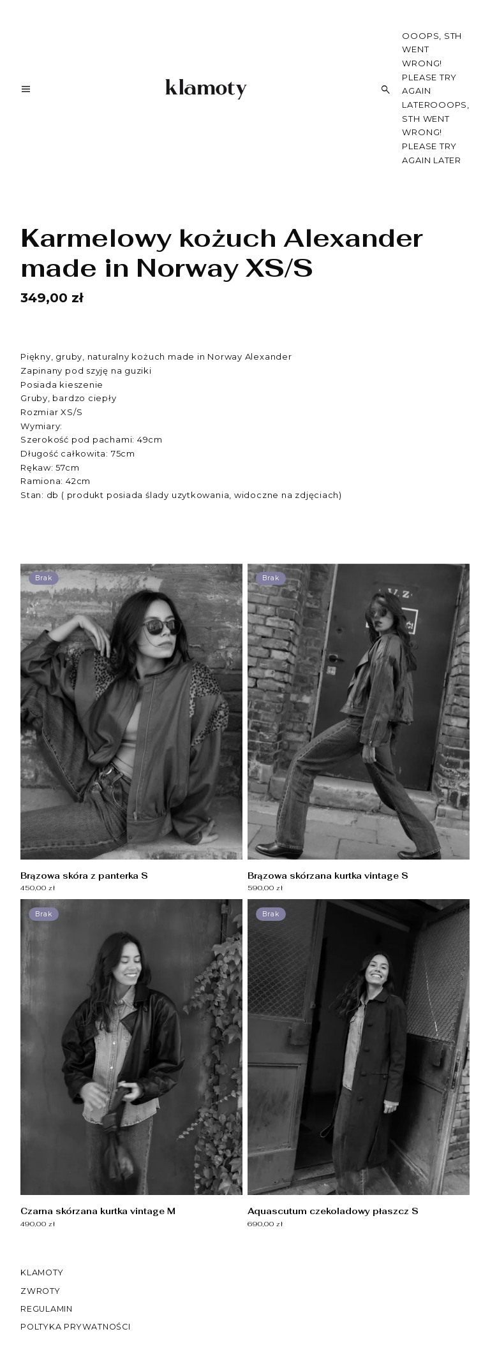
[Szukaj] (386, 89)
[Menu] (26, 91)
